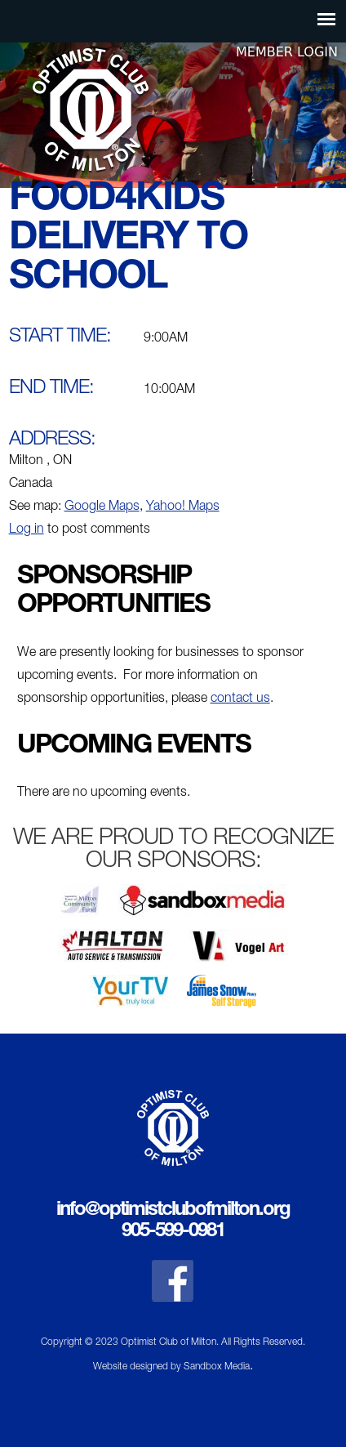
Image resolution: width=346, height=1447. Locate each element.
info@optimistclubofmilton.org (173, 1211)
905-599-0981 (173, 1232)
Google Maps (102, 507)
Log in (26, 530)
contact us (240, 699)
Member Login (287, 52)
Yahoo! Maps (183, 507)
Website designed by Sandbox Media (171, 1367)
